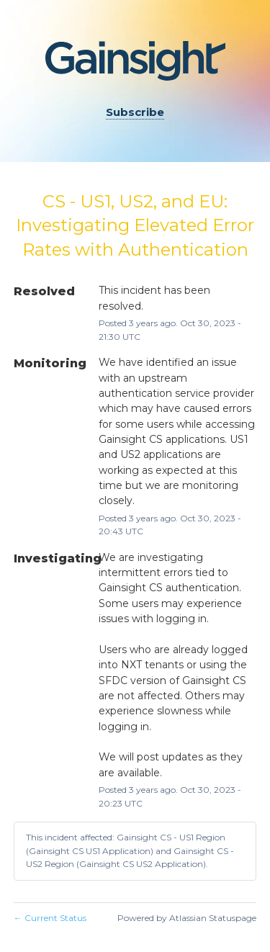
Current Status (50, 917)
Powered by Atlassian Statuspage (186, 917)
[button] (135, 113)
